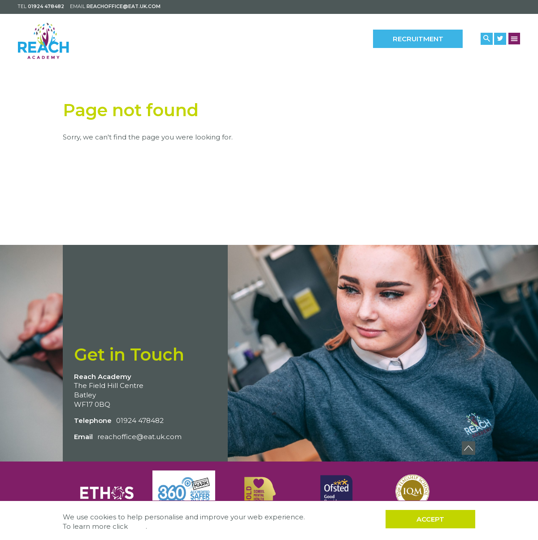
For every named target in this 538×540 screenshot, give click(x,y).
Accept (430, 519)
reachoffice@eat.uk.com (124, 6)
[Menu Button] (514, 38)
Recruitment (418, 39)
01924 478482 (46, 6)
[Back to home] (57, 40)
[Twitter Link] (500, 39)
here (138, 526)
